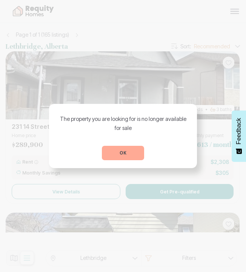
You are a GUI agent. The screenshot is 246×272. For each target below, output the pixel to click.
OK (123, 153)
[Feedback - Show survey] (239, 136)
